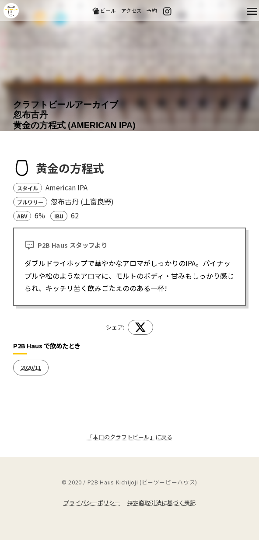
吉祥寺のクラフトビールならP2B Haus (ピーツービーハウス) (11, 10)
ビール (104, 11)
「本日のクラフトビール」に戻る (129, 437)
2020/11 (31, 367)
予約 (152, 10)
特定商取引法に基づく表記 (161, 502)
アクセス (131, 10)
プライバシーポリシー (91, 502)
